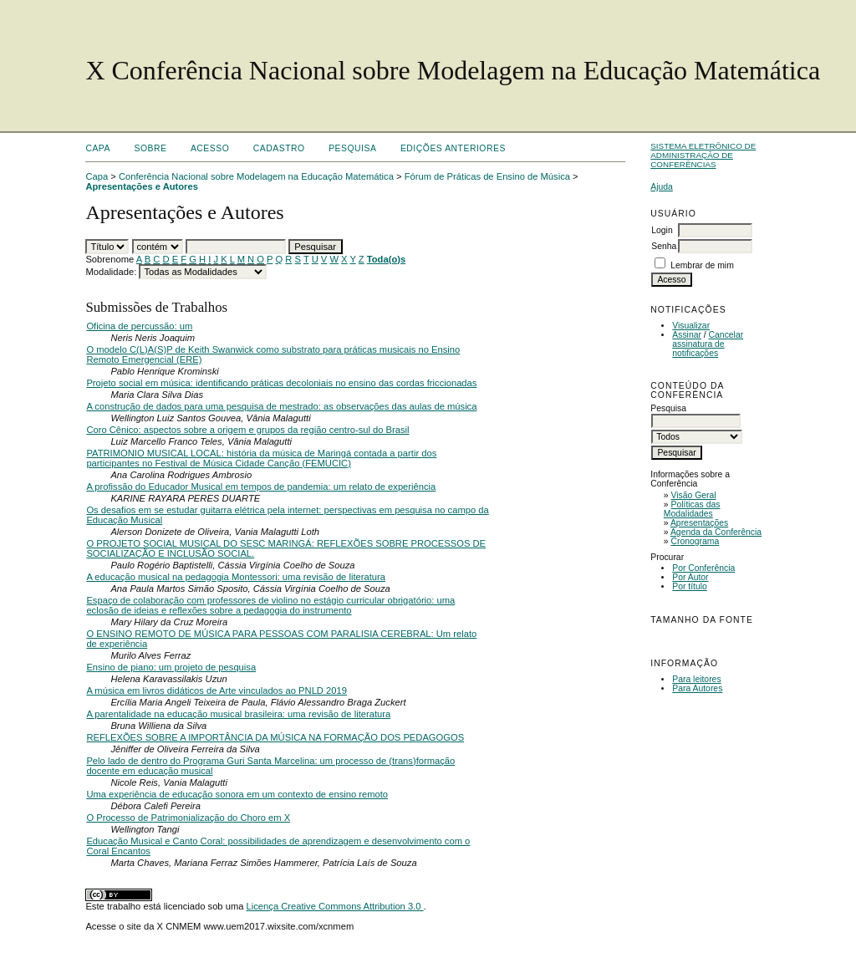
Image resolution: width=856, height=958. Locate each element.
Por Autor (690, 577)
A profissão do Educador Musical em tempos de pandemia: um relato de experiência (261, 487)
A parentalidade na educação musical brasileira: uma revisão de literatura (238, 714)
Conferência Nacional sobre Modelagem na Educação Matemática (256, 176)
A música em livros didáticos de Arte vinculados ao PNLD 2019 (216, 690)
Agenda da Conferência (716, 532)
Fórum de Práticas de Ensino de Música (487, 176)
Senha (663, 246)
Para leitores (696, 679)
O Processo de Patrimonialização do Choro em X (188, 818)
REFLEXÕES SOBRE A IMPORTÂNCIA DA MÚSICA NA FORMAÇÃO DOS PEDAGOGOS (275, 737)
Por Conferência (703, 568)
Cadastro (279, 148)
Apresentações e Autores (141, 186)
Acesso (210, 148)
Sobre (150, 148)
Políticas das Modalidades (692, 509)
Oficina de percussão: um (139, 326)
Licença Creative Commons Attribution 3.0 (335, 906)
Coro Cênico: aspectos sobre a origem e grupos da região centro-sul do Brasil (247, 430)
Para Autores (697, 688)
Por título (689, 586)
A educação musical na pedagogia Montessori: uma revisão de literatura (235, 577)
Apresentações (699, 522)
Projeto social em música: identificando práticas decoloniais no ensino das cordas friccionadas (281, 383)
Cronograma (695, 541)
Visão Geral (693, 495)
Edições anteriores (453, 148)
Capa (97, 148)
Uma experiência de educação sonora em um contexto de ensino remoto (237, 794)
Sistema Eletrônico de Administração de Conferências (703, 155)
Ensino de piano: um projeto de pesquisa (171, 667)
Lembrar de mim (702, 265)
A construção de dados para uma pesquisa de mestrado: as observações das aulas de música (281, 406)
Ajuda (661, 186)
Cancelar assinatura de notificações (707, 344)
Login (661, 230)
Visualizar (691, 325)
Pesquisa (352, 148)
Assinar (686, 334)
